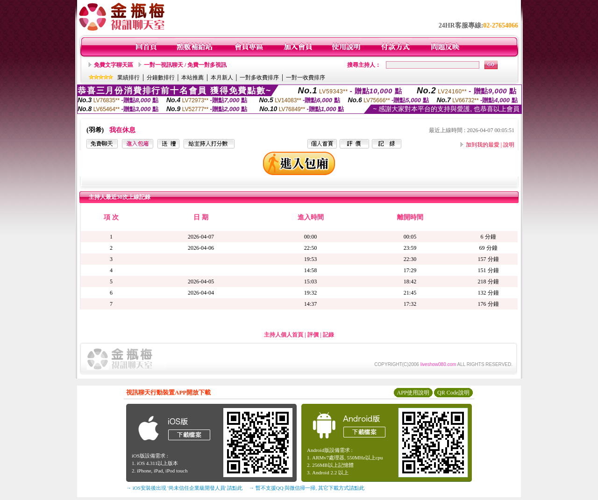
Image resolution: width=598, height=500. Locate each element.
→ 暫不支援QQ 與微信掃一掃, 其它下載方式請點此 (306, 488)
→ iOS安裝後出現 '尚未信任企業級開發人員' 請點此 (184, 488)
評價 (313, 334)
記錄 (328, 334)
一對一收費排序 (305, 77)
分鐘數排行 (161, 77)
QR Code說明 (453, 392)
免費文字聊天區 (113, 65)
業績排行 (128, 77)
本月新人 (222, 77)
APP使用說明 (413, 392)
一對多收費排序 (259, 77)
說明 (508, 144)
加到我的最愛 (482, 144)
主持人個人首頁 (283, 334)
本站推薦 (192, 77)
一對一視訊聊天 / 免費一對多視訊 (185, 65)
